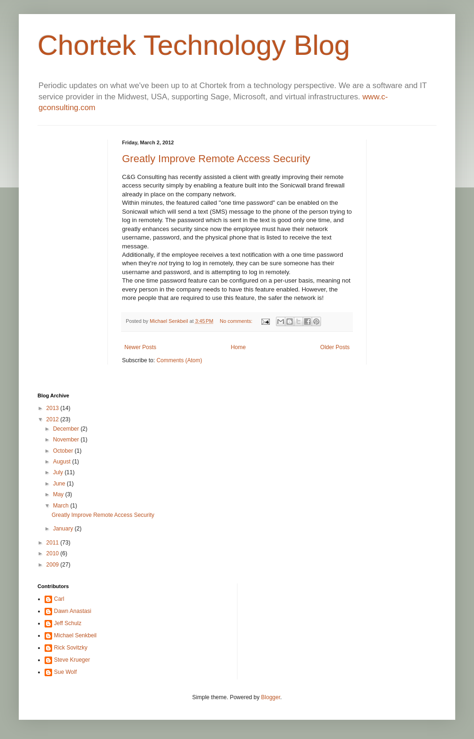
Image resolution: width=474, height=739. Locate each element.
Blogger (270, 697)
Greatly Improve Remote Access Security (216, 158)
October (64, 451)
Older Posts (335, 347)
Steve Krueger (72, 660)
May (59, 494)
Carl (59, 599)
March (61, 505)
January (64, 528)
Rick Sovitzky (70, 647)
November (67, 439)
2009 (53, 564)
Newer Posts (140, 347)
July (59, 472)
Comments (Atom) (179, 360)
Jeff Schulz (67, 623)
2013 (53, 408)
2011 (53, 542)
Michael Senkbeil (170, 321)
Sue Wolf (65, 672)
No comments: (237, 321)
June (60, 483)
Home (238, 347)
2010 (53, 553)
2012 (53, 419)
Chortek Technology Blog (194, 45)
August (62, 461)
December (67, 428)
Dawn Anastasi (72, 611)
